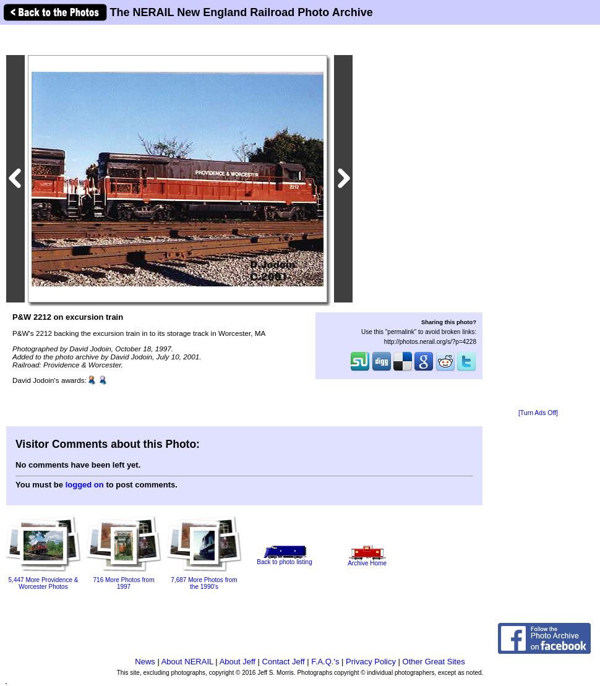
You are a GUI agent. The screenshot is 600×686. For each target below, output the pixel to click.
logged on (85, 484)
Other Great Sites (434, 661)
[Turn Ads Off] (538, 412)
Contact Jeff (283, 661)
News (145, 661)
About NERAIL (187, 661)
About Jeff (237, 661)
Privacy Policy (371, 661)
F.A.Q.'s (325, 661)
